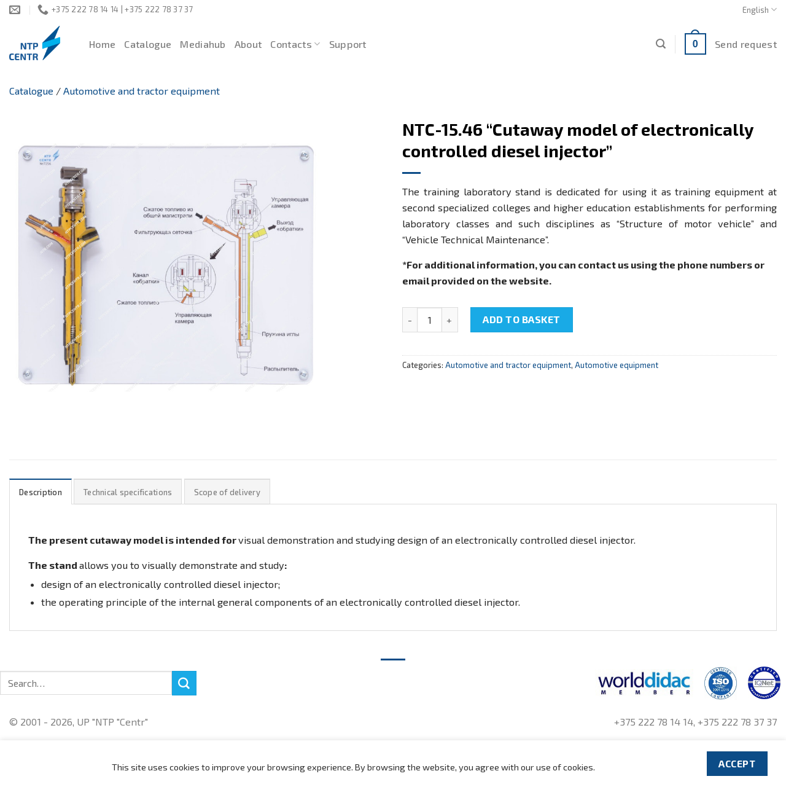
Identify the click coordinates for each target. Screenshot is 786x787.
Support (348, 44)
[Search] (661, 44)
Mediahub (203, 44)
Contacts (295, 44)
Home (102, 44)
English (759, 9)
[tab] (40, 492)
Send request (746, 44)
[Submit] (184, 683)
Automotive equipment (616, 365)
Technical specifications (128, 492)
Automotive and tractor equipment (141, 90)
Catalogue (147, 44)
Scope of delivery (227, 492)
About (248, 44)
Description (40, 492)
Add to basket (521, 319)
